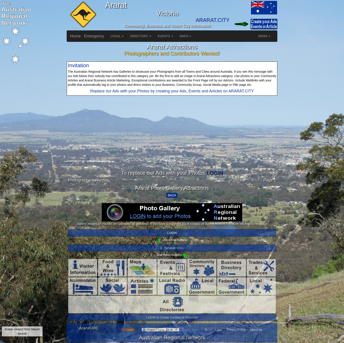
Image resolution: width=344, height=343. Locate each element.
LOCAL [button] (117, 36)
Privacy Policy (235, 329)
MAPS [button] (186, 36)
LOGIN (214, 173)
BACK (172, 195)
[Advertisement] (172, 139)
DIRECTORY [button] (140, 36)
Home (75, 36)
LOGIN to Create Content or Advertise (172, 317)
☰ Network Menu (172, 248)
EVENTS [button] (165, 36)
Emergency (94, 36)
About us (256, 329)
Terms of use (213, 329)
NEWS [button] (264, 36)
